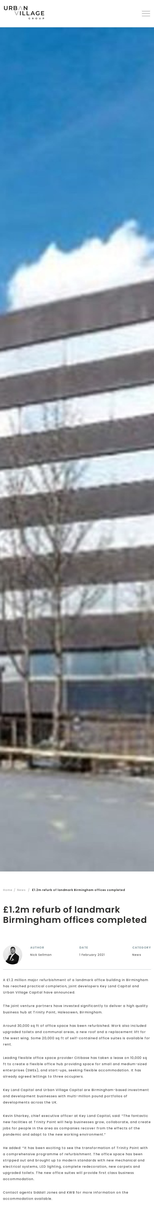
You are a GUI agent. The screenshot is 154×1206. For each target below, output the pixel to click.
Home (7, 890)
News (21, 890)
